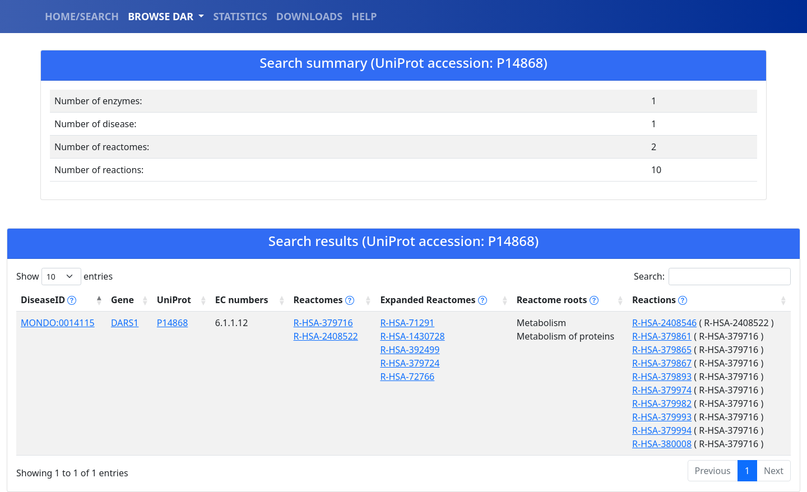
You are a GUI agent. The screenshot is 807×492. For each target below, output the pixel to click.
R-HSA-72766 (407, 376)
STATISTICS (240, 16)
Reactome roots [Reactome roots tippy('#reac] (558, 300)
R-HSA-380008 (662, 444)
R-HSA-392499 (409, 350)
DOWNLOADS (309, 16)
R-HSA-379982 (662, 403)
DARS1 (124, 323)
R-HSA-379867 (662, 363)
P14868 (172, 323)
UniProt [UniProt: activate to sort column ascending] (174, 300)
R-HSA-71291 (407, 323)
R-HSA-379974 (662, 390)
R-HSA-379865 (662, 350)
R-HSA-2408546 (664, 323)
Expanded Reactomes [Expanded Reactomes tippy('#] (433, 300)
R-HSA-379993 (662, 417)
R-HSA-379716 (323, 323)
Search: (712, 276)
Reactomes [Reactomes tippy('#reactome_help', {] (324, 300)
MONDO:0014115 (58, 323)
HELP (364, 16)
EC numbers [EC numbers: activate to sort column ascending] (241, 300)
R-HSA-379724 (409, 363)
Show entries (64, 276)
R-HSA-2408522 (326, 336)
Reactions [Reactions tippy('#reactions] (659, 300)
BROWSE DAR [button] (162, 16)
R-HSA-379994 (662, 430)
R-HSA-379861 (662, 336)
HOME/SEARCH (82, 16)
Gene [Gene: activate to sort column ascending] (122, 300)
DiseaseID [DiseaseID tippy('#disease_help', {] (48, 300)
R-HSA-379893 (662, 376)
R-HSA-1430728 (412, 336)
